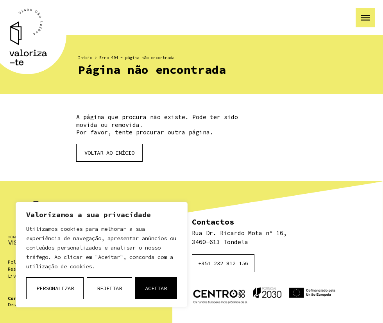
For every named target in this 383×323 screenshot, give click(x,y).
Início (85, 57)
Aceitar (156, 288)
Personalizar (55, 288)
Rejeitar (109, 288)
